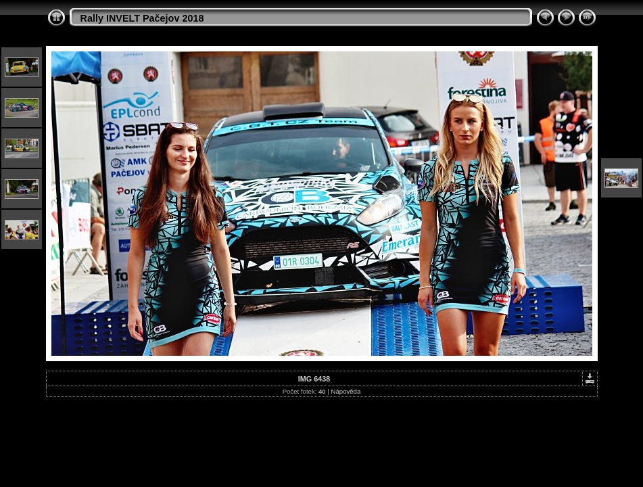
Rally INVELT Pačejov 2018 (142, 18)
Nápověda (346, 391)
